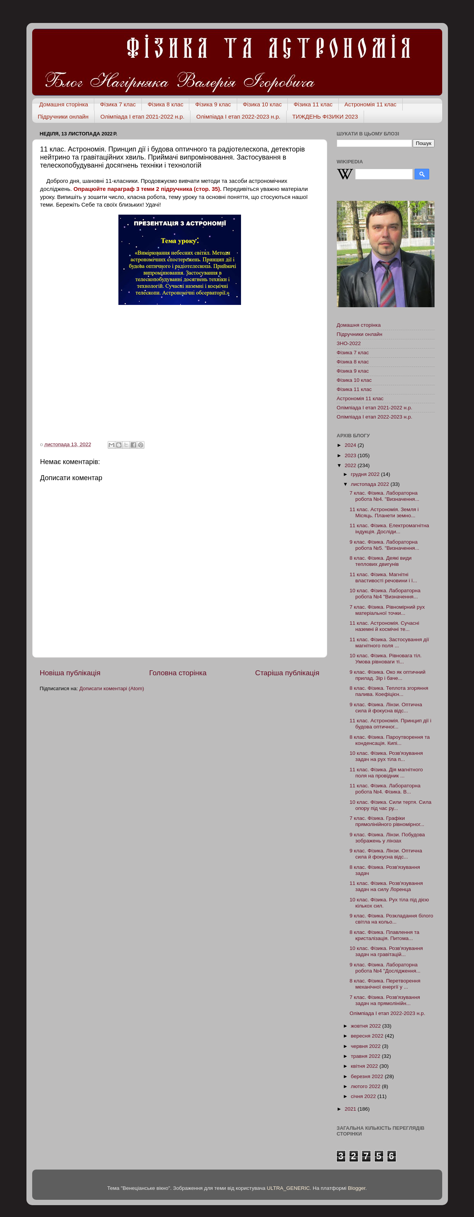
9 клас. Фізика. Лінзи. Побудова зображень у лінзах (387, 838)
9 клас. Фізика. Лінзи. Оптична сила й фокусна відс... (385, 708)
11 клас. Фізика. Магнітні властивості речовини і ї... (383, 577)
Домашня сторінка (63, 104)
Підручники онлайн (63, 116)
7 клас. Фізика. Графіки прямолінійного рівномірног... (386, 821)
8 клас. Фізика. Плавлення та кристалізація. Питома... (384, 935)
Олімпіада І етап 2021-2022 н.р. (142, 116)
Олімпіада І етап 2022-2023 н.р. (238, 116)
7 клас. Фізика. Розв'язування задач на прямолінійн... (384, 1000)
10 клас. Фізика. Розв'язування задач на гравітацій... (386, 951)
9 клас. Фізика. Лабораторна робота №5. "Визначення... (384, 545)
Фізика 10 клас (262, 104)
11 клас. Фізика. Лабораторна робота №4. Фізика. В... (384, 789)
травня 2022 (366, 1056)
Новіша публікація (70, 673)
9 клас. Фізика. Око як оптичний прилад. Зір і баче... (387, 675)
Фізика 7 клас (118, 104)
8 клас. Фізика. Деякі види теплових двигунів (380, 561)
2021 (351, 1109)
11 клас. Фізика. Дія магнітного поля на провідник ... (386, 773)
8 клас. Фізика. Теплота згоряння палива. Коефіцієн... (388, 691)
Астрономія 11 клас (370, 104)
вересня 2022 (368, 1036)
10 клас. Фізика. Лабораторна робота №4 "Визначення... (384, 594)
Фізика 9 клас (213, 104)
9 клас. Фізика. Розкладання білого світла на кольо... (391, 919)
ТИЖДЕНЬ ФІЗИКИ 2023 (325, 116)
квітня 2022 (365, 1066)
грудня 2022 (366, 474)
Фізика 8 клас (165, 104)
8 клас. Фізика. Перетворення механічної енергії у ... (384, 984)
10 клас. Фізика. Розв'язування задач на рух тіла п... (386, 756)
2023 (351, 455)
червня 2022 (366, 1046)
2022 (351, 465)
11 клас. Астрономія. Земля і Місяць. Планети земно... (383, 512)
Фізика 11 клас (313, 104)
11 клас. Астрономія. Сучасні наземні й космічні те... (384, 626)
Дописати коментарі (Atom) (111, 688)
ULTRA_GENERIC (288, 1188)
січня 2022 (364, 1096)
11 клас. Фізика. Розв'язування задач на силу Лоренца (386, 886)
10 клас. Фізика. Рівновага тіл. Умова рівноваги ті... (385, 659)
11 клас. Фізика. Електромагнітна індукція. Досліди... (389, 528)
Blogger (357, 1188)
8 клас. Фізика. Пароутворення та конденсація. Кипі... (389, 740)
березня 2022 (368, 1076)
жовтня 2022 (366, 1026)
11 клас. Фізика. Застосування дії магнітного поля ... (389, 642)
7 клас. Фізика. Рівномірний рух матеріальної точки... (387, 610)
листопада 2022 (370, 484)
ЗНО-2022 (349, 343)
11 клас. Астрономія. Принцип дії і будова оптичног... (390, 724)
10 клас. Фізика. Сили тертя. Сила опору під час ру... (390, 805)
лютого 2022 (366, 1086)
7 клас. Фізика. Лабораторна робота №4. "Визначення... (384, 496)
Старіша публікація (287, 673)
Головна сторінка (178, 673)
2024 (351, 445)
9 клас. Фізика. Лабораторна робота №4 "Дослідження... (384, 968)
